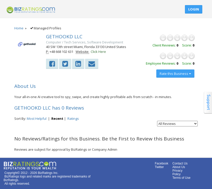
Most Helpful (36, 118)
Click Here (98, 51)
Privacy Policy (177, 172)
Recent (57, 118)
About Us (178, 167)
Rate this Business (175, 73)
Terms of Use (181, 178)
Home (18, 28)
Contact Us (179, 163)
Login (193, 9)
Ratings (73, 118)
